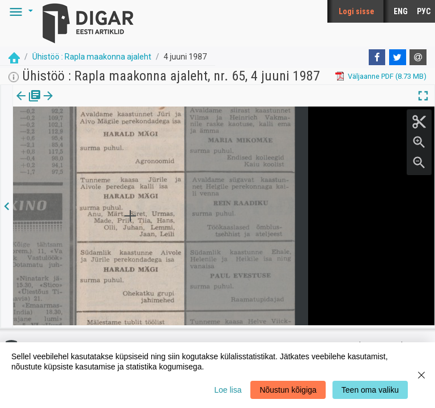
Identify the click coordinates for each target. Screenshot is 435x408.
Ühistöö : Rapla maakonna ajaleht (91, 56)
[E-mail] (418, 57)
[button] (19, 11)
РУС (423, 11)
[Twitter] (397, 57)
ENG (401, 11)
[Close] (421, 375)
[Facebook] (377, 57)
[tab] (28, 104)
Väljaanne (28, 103)
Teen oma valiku (370, 389)
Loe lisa (227, 389)
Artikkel (79, 103)
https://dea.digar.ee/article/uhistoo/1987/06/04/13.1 (98, 134)
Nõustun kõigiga (287, 389)
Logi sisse (356, 11)
